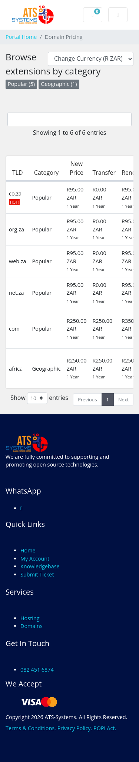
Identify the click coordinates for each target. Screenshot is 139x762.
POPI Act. (104, 728)
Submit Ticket (37, 574)
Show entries (39, 398)
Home (28, 550)
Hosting (30, 618)
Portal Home (21, 36)
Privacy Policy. (74, 728)
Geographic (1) (59, 83)
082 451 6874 (37, 669)
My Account (34, 558)
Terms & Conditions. (31, 728)
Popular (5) (21, 83)
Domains (31, 625)
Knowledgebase (40, 566)
